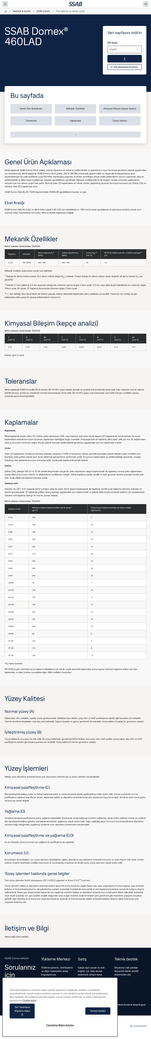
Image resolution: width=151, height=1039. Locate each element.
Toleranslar (31, 120)
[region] (60, 1011)
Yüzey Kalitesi (120, 120)
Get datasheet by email (124, 66)
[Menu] (146, 4)
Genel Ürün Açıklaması (31, 108)
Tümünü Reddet (86, 1014)
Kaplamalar (75, 120)
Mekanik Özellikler (75, 108)
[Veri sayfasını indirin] (124, 58)
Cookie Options (138, 1026)
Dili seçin (112, 42)
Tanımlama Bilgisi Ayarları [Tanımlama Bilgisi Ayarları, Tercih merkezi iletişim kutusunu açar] (60, 1025)
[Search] (5, 4)
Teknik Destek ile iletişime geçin (130, 1004)
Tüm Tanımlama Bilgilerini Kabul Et (34, 1014)
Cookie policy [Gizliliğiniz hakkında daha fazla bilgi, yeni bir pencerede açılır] (29, 1008)
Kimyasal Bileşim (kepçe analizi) (120, 108)
